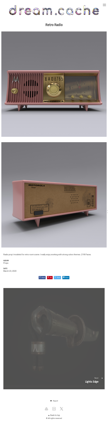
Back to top (54, 415)
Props (5, 263)
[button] (54, 400)
